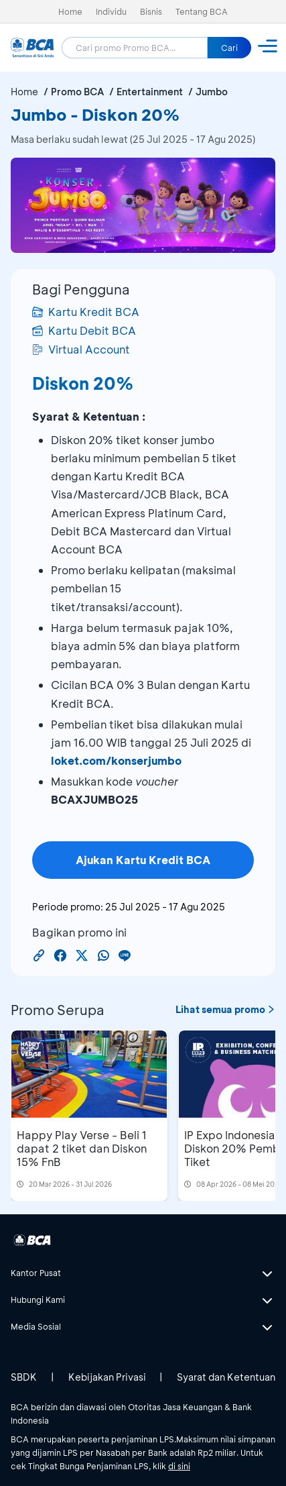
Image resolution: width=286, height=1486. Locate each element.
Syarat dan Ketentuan (226, 1377)
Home (70, 11)
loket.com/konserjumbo (116, 760)
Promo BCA (77, 91)
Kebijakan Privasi (107, 1377)
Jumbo (212, 91)
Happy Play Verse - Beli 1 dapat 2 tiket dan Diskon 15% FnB (82, 1148)
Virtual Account (81, 349)
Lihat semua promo (225, 1009)
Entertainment (150, 91)
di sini (179, 1466)
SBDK (24, 1377)
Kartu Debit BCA (84, 330)
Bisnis (151, 11)
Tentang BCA (201, 11)
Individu (111, 11)
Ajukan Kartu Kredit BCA (143, 860)
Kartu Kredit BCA (85, 312)
